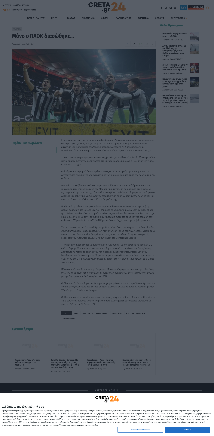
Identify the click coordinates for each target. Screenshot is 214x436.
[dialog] (107, 414)
